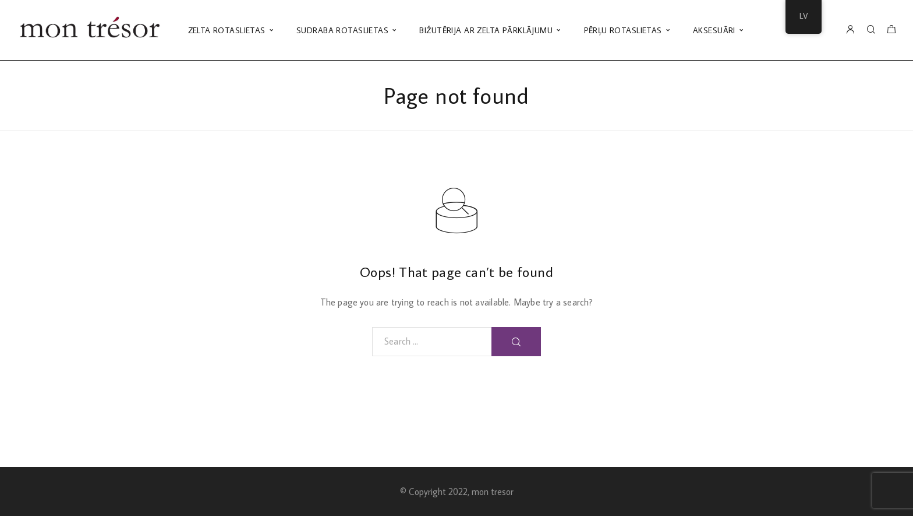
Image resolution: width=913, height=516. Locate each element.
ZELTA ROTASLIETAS (227, 30)
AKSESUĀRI (714, 30)
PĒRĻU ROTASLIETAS (623, 30)
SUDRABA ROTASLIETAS (342, 30)
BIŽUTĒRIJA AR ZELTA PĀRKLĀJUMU (486, 30)
